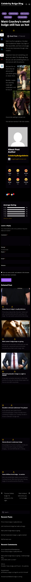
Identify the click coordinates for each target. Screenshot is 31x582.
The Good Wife (22, 17)
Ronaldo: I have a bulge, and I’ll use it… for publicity (14, 566)
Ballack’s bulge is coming (15, 576)
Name (3, 252)
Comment (4, 235)
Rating (3, 247)
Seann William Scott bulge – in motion (13, 474)
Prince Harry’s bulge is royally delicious (13, 309)
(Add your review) (8, 218)
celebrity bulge (13, 13)
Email (3, 258)
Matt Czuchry (24, 13)
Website (3, 265)
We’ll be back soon (6, 539)
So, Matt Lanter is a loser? (9, 559)
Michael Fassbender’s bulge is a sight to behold (14, 374)
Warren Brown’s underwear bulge (12, 442)
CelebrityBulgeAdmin (7, 30)
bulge (4, 13)
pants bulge (8, 17)
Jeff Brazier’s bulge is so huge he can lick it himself (14, 572)
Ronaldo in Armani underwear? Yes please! (14, 407)
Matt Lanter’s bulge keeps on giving (12, 341)
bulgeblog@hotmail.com (17, 159)
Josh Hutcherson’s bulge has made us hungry (13, 526)
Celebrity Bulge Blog (12, 3)
